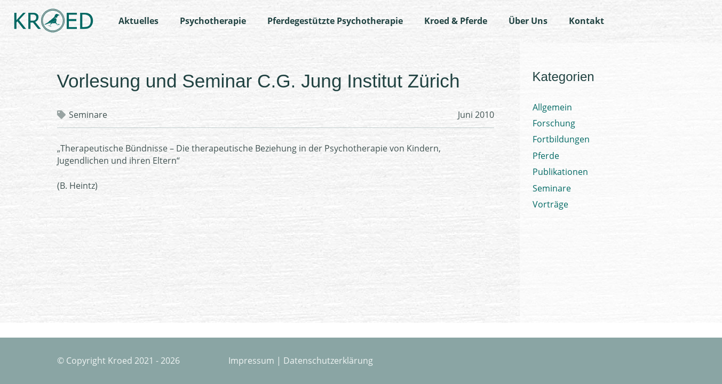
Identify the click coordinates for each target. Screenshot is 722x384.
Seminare (88, 115)
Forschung (554, 123)
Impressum (251, 360)
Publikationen (560, 172)
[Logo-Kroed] (53, 21)
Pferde (546, 156)
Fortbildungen (561, 139)
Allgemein (552, 107)
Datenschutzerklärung (328, 360)
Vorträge (550, 204)
